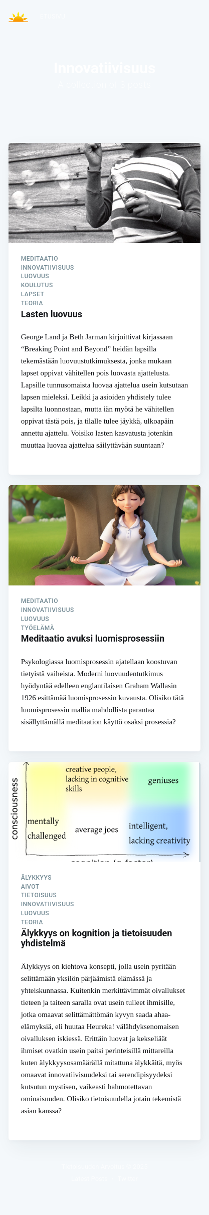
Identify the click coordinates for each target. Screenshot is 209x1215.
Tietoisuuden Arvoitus (93, 1166)
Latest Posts (89, 1178)
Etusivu (53, 16)
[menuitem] (53, 17)
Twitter (128, 1178)
